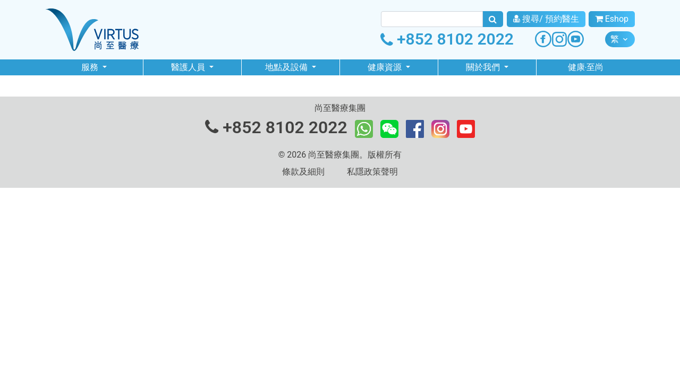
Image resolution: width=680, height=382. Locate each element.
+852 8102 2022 (447, 39)
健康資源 (386, 67)
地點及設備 (287, 67)
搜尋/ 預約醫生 (546, 19)
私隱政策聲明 (372, 172)
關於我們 (484, 67)
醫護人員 (189, 67)
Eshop (611, 19)
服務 (90, 67)
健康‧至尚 (586, 67)
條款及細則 (303, 172)
